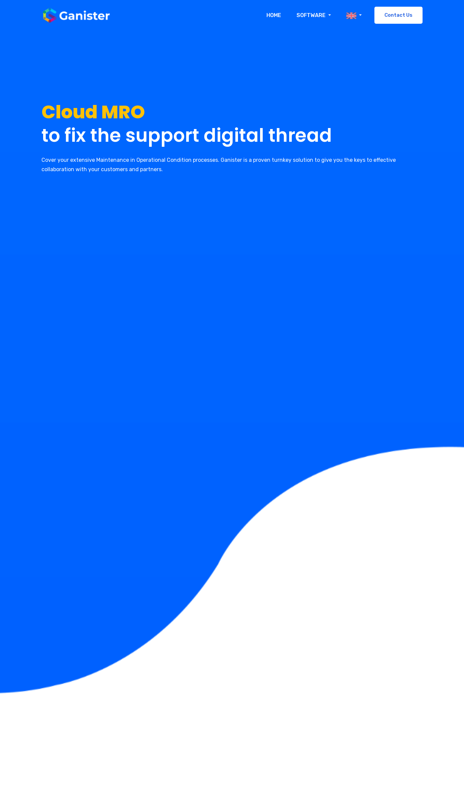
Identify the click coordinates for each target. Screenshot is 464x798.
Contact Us (398, 15)
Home (273, 15)
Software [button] (312, 15)
